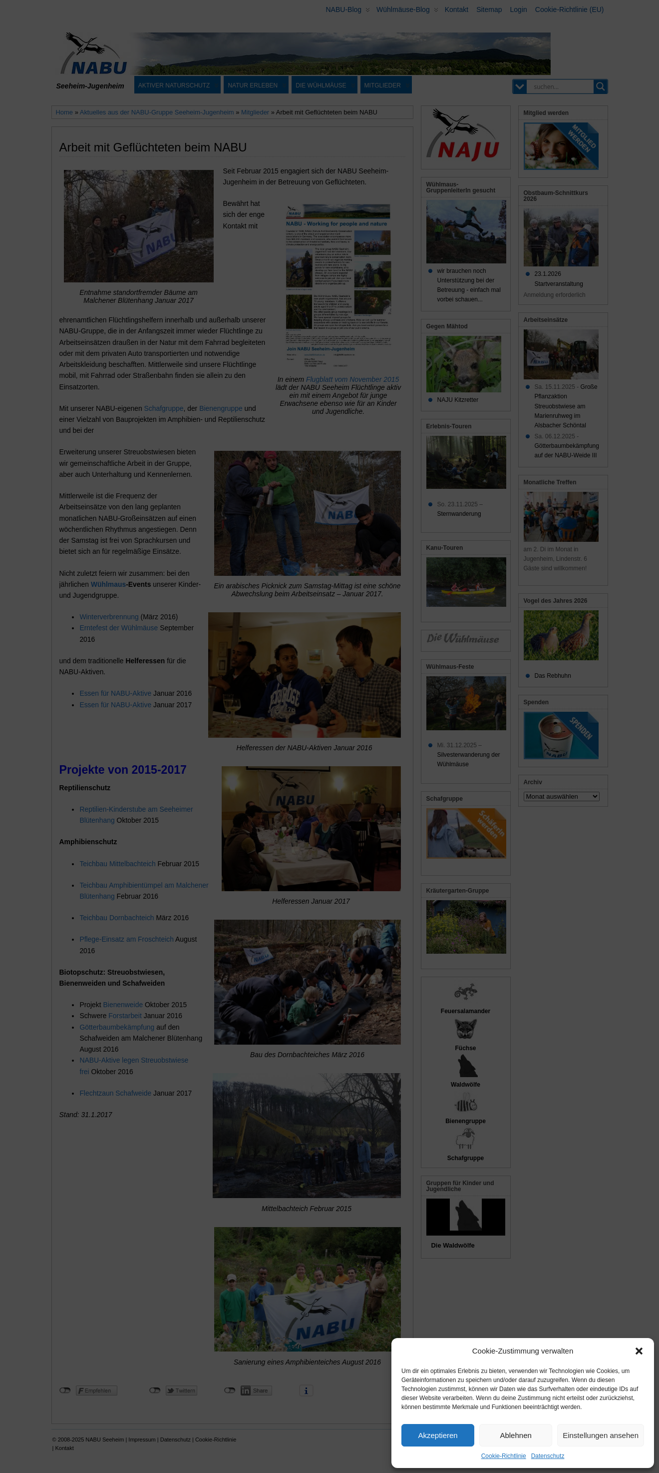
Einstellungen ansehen (601, 1435)
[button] (639, 1351)
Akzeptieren (437, 1435)
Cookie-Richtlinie (503, 1456)
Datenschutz (548, 1456)
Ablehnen (515, 1435)
